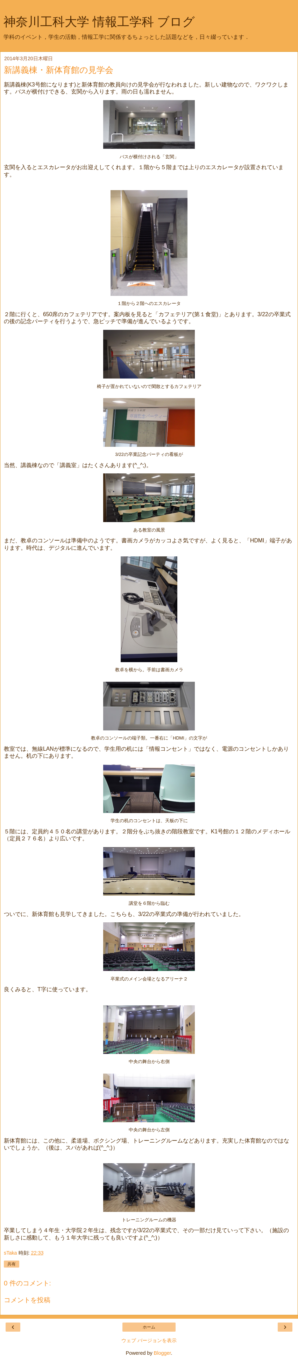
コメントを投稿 (27, 1300)
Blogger (162, 1353)
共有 (11, 1264)
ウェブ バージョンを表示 (149, 1340)
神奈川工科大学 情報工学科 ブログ (99, 21)
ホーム (149, 1327)
